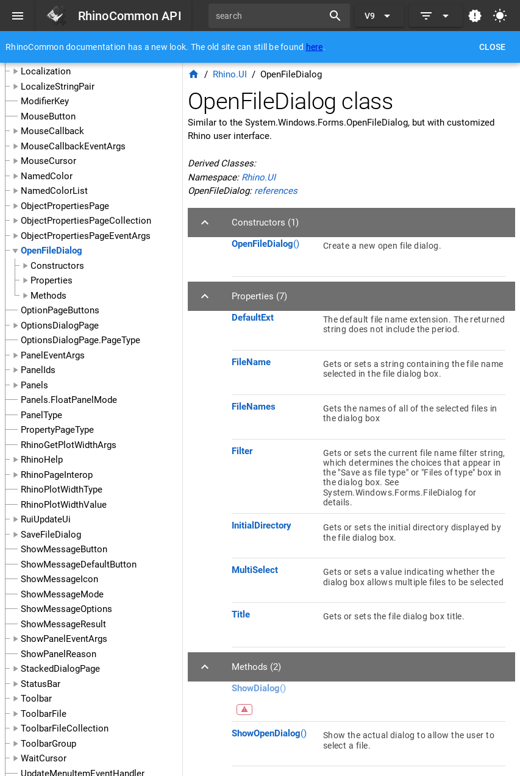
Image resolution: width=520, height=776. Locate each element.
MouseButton (48, 116)
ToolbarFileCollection (65, 728)
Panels (34, 385)
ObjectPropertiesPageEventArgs (86, 235)
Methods (48, 295)
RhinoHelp (42, 459)
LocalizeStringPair (57, 86)
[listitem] (368, 254)
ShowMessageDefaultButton (79, 564)
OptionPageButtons (60, 310)
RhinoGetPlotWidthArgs (68, 445)
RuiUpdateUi (46, 519)
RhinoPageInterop (57, 474)
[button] (351, 222)
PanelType (41, 415)
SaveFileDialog (51, 534)
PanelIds (38, 370)
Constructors (57, 265)
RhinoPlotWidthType (61, 489)
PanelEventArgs (53, 355)
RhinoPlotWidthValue (64, 504)
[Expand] (436, 16)
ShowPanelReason (58, 654)
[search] (270, 16)
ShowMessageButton (64, 549)
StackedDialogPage (60, 668)
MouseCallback (52, 131)
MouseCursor (48, 160)
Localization (46, 71)
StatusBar (40, 683)
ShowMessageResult (63, 624)
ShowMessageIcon (59, 579)
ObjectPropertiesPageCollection (86, 220)
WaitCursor (43, 758)
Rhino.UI (230, 74)
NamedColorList (54, 190)
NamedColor (47, 176)
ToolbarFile (43, 713)
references (275, 190)
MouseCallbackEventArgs (73, 146)
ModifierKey (45, 101)
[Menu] (17, 15)
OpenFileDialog (51, 250)
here (314, 47)
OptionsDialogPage (60, 325)
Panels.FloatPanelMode (69, 399)
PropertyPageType (57, 429)
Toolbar (36, 698)
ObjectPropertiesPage (65, 206)
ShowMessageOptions (66, 608)
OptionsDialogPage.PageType (80, 340)
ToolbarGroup (48, 743)
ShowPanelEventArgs (64, 638)
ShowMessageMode (62, 594)
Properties (51, 280)
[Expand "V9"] (379, 16)
